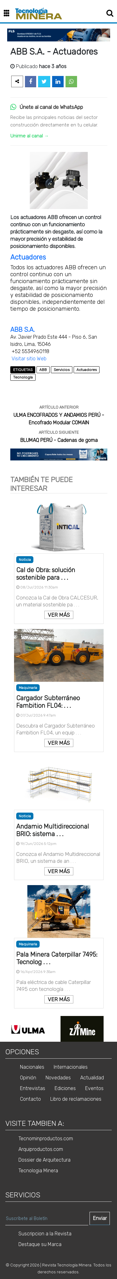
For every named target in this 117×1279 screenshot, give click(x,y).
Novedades (58, 1078)
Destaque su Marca (39, 1244)
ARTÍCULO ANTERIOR (59, 407)
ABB (43, 370)
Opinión (28, 1078)
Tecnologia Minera (38, 1171)
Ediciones (65, 1088)
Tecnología (23, 377)
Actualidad (92, 1078)
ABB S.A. (22, 329)
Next (113, 1029)
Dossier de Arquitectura (44, 1160)
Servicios (62, 370)
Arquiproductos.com (40, 1149)
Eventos (94, 1088)
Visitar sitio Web (29, 359)
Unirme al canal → (29, 136)
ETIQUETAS (22, 370)
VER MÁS (59, 615)
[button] (9, 14)
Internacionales (71, 1067)
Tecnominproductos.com (45, 1139)
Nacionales (32, 1067)
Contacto (30, 1099)
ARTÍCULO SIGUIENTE (59, 432)
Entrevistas (32, 1088)
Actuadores (28, 257)
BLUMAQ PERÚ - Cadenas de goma (59, 440)
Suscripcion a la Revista (44, 1234)
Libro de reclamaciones (75, 1099)
